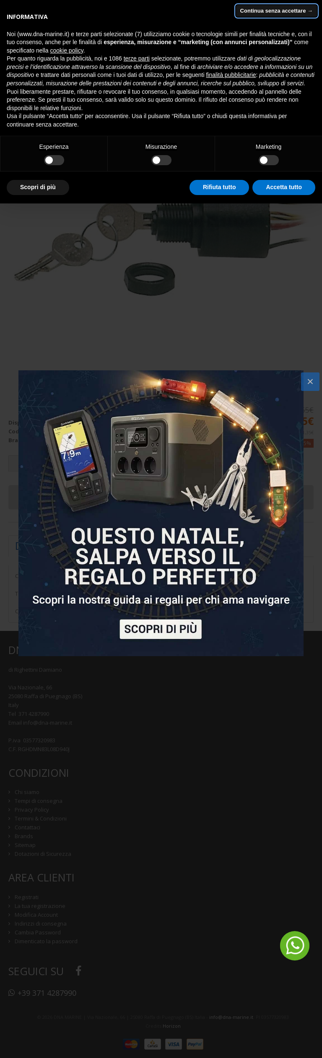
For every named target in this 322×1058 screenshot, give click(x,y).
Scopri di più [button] (38, 187)
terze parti (137, 58)
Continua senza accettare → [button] (276, 11)
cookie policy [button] (66, 50)
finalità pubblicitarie (231, 74)
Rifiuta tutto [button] (219, 187)
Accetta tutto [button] (284, 187)
